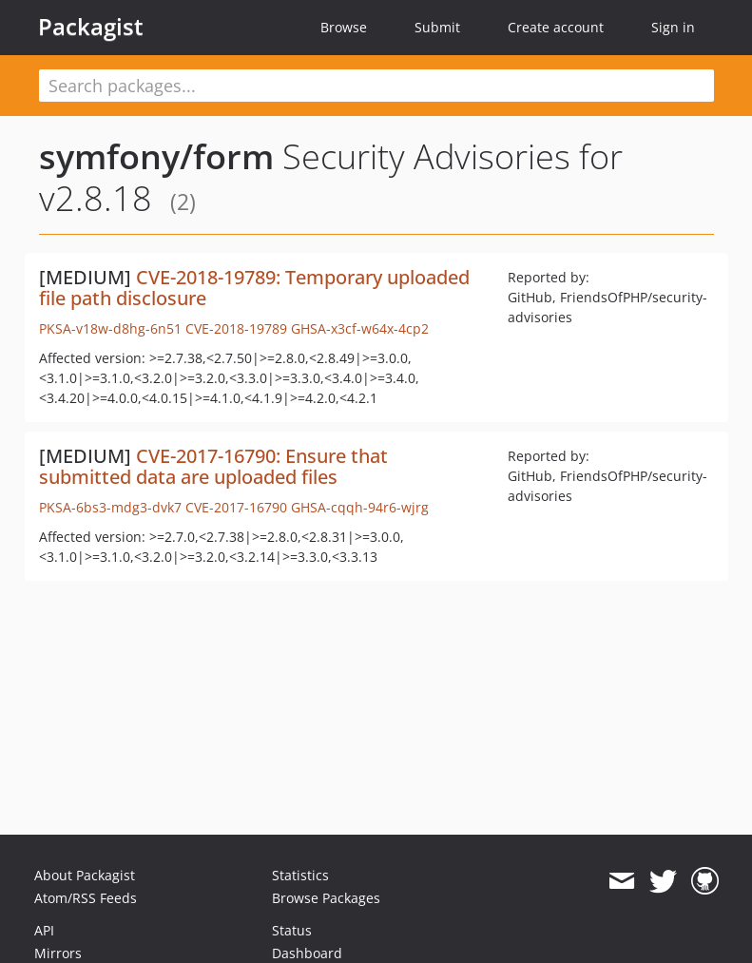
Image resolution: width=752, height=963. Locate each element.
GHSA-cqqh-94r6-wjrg (360, 507)
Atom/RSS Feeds (85, 898)
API (44, 930)
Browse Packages (326, 898)
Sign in (673, 27)
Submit (437, 27)
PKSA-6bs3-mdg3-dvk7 (110, 507)
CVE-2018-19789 (236, 328)
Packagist (91, 26)
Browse (343, 27)
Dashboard (307, 953)
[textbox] (376, 85)
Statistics (300, 875)
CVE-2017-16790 (236, 507)
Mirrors (58, 953)
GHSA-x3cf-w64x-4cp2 (360, 328)
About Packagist (84, 875)
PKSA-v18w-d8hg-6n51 (110, 328)
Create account (556, 27)
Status (292, 930)
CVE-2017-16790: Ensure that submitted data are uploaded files (213, 466)
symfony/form (156, 156)
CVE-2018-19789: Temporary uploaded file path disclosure (254, 287)
